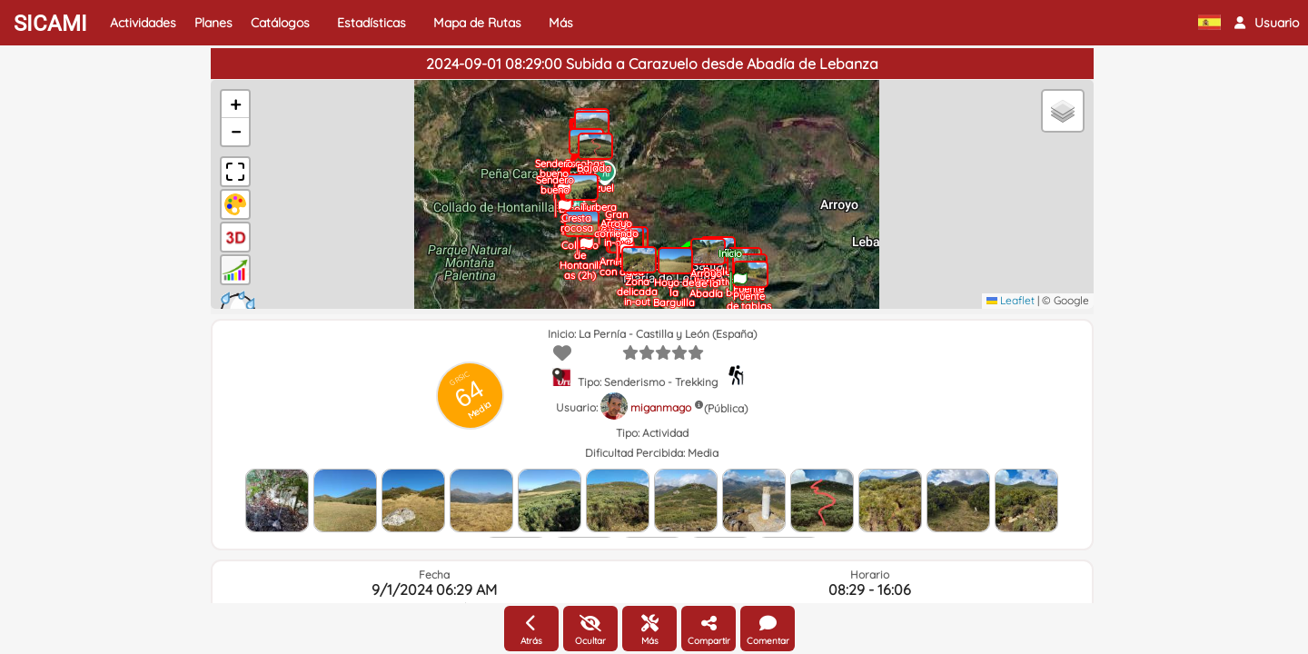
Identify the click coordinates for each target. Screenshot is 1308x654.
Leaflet (1010, 300)
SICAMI (50, 23)
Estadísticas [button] (371, 23)
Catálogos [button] (280, 23)
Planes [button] (213, 23)
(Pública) (726, 408)
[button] (1266, 22)
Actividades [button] (143, 23)
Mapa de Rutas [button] (477, 23)
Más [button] (561, 23)
